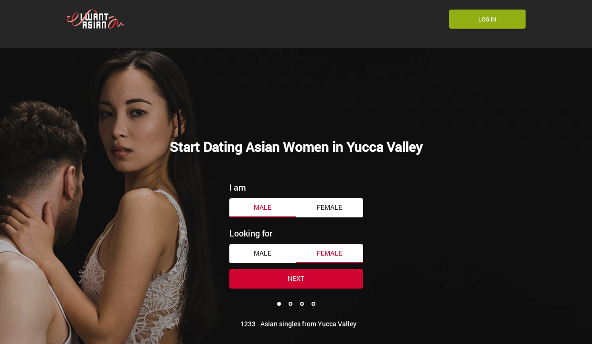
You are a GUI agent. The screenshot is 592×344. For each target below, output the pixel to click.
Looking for (250, 233)
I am (237, 187)
